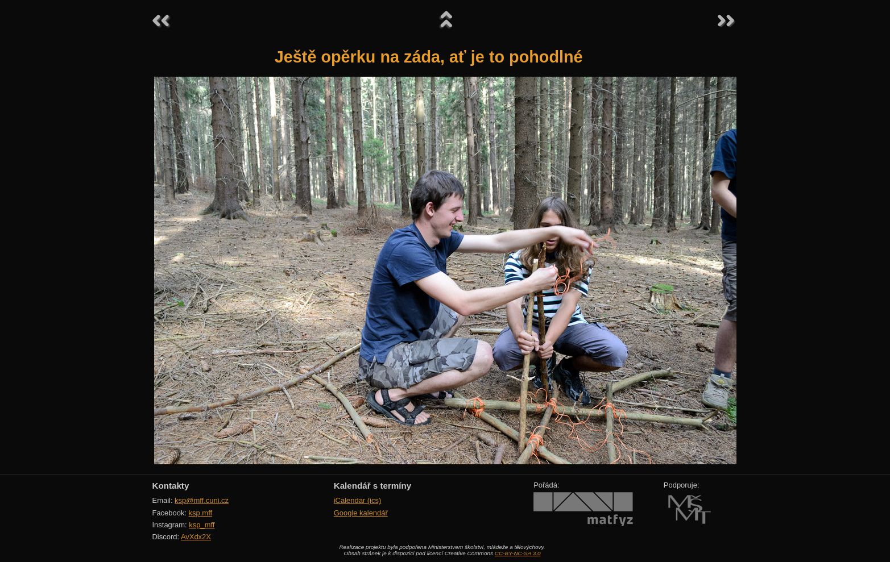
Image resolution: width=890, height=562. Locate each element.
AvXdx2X (196, 536)
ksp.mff (201, 513)
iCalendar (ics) (358, 500)
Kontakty (170, 485)
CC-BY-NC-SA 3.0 (518, 553)
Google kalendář (361, 513)
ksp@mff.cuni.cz (202, 500)
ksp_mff (201, 525)
